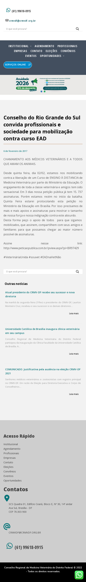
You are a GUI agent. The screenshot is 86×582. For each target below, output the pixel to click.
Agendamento (44, 46)
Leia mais (74, 313)
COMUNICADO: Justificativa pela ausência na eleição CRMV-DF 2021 (42, 371)
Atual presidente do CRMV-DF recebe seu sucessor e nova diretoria (40, 294)
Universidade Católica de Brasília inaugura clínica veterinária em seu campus (42, 331)
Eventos (31, 56)
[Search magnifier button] (77, 29)
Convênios (68, 51)
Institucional (19, 46)
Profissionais (67, 46)
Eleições (51, 51)
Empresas (20, 51)
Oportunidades (50, 56)
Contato (36, 51)
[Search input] (39, 28)
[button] (41, 91)
